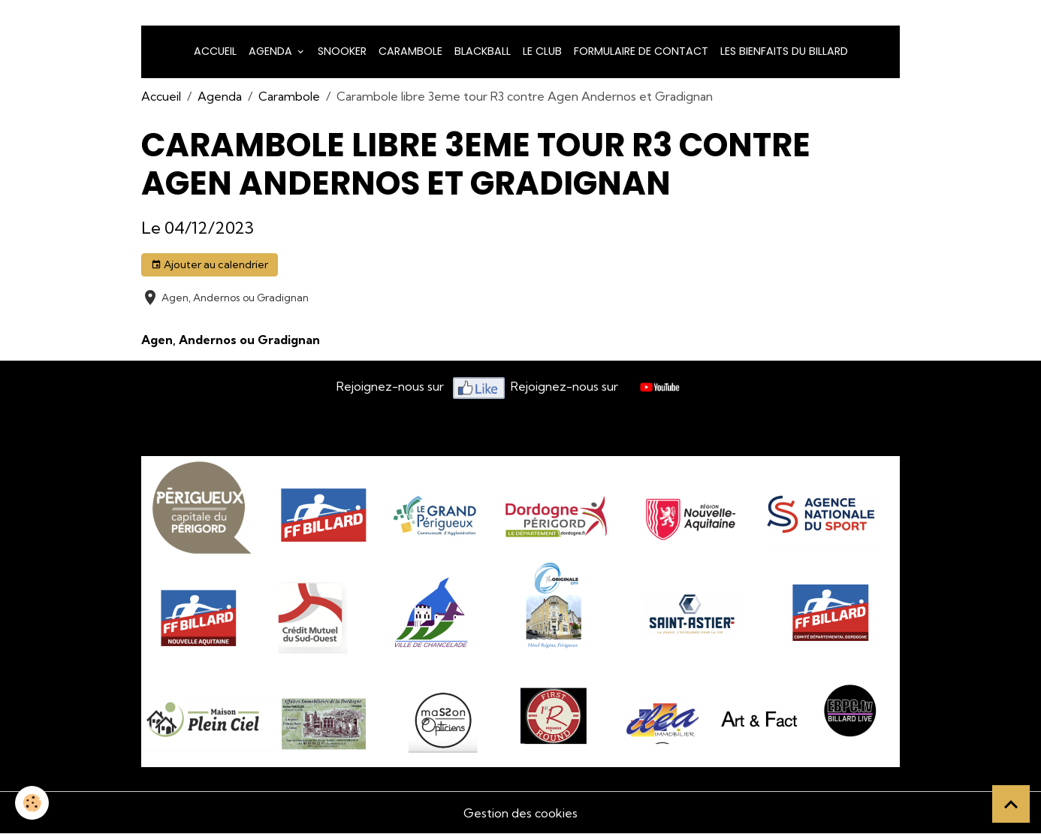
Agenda (272, 51)
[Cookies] (32, 803)
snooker (342, 51)
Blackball (482, 51)
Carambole (410, 51)
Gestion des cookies (520, 812)
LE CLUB (542, 51)
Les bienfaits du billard (784, 51)
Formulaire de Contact (641, 51)
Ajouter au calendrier (209, 265)
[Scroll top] (1011, 804)
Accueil (215, 51)
